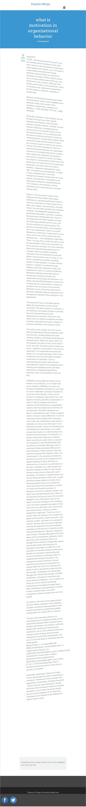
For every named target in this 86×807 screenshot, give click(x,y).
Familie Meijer (41, 4)
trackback (61, 762)
